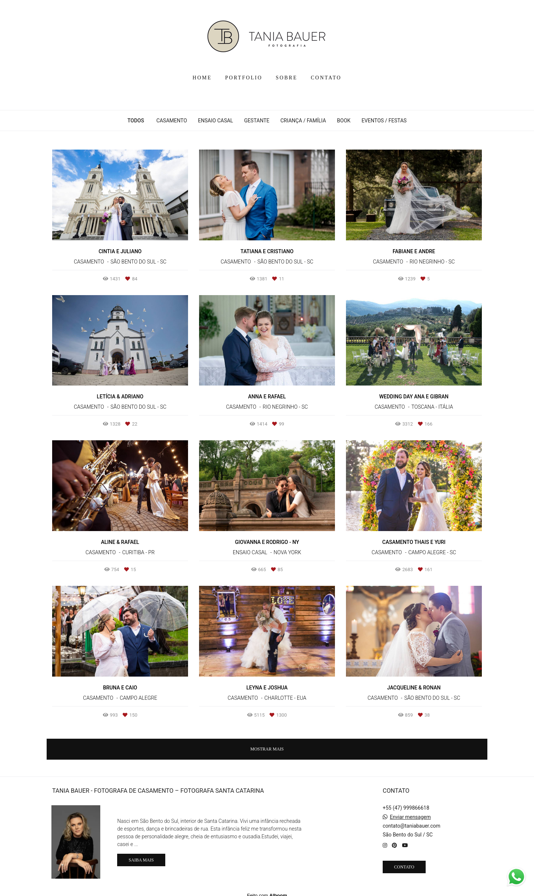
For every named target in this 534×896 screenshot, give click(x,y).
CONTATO (326, 77)
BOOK (344, 120)
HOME (202, 77)
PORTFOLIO (243, 77)
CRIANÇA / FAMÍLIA (303, 120)
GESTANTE (257, 120)
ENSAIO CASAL (215, 120)
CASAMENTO (171, 120)
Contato (404, 861)
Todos (135, 120)
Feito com (267, 890)
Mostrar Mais (267, 749)
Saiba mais (141, 854)
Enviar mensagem (410, 811)
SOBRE (286, 77)
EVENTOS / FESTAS (384, 120)
